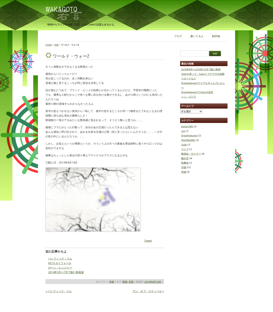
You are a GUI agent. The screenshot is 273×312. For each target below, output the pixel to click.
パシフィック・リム (60, 258)
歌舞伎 (185, 162)
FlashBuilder (188, 140)
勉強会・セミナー (191, 153)
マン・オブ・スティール (148, 291)
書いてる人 (197, 36)
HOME (49, 44)
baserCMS (187, 126)
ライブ (185, 149)
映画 (124, 281)
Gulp (184, 144)
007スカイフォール (59, 263)
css (183, 131)
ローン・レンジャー (60, 267)
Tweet (148, 240)
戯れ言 (185, 158)
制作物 (216, 36)
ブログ (178, 36)
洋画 (56, 44)
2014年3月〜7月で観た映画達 (66, 272)
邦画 (183, 172)
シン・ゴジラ (188, 96)
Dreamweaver (189, 135)
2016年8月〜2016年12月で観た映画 (200, 69)
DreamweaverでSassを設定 (197, 92)
